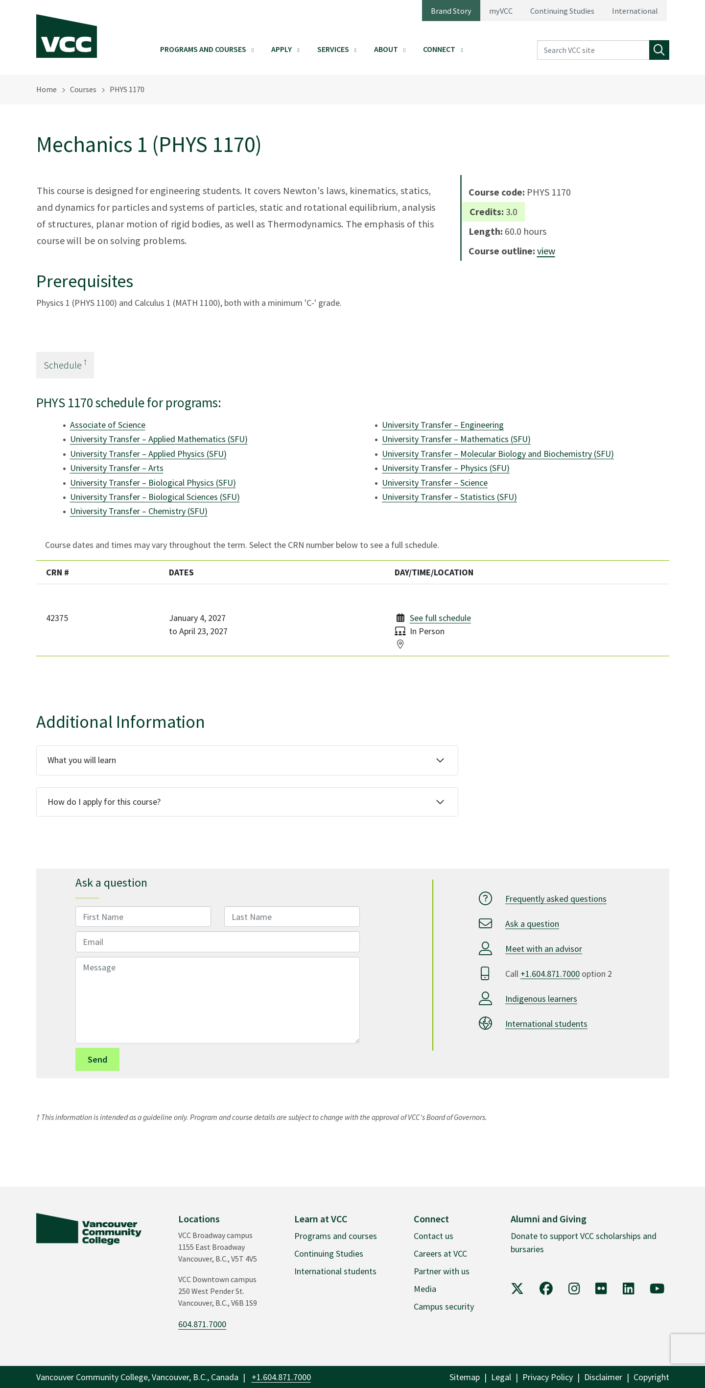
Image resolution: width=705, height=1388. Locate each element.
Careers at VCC (440, 1253)
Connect (439, 49)
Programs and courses (335, 1235)
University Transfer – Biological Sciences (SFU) (155, 496)
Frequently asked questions (556, 898)
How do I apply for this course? (104, 801)
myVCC (501, 11)
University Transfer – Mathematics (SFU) (456, 439)
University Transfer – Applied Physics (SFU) (148, 453)
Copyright (651, 1377)
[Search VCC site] (593, 50)
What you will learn (81, 760)
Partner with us (442, 1271)
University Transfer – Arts (117, 467)
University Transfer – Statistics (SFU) (449, 496)
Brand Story (451, 11)
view (546, 251)
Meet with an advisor (543, 948)
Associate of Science (107, 424)
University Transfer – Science (435, 482)
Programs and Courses (203, 49)
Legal (501, 1377)
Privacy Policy (547, 1377)
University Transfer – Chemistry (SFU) (139, 511)
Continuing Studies (562, 11)
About (386, 49)
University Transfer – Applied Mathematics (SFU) (159, 439)
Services (333, 49)
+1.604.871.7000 (550, 973)
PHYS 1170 (127, 89)
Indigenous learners (541, 998)
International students (546, 1023)
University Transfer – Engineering (443, 424)
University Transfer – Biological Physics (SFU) (153, 482)
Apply (281, 49)
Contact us (433, 1235)
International (635, 11)
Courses (83, 89)
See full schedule (440, 617)
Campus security (444, 1306)
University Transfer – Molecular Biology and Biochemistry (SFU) (498, 453)
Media (425, 1288)
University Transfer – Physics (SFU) (446, 467)
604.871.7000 (202, 1324)
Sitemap (464, 1377)
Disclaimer (603, 1377)
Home (46, 89)
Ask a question (532, 923)
